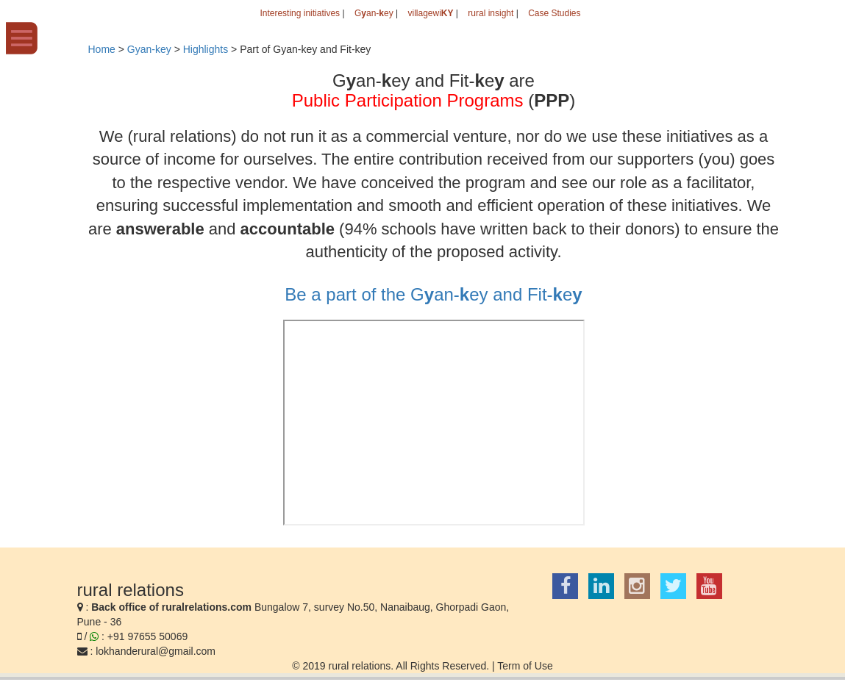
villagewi (430, 13)
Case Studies (554, 13)
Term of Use (524, 666)
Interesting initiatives (300, 13)
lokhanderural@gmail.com (155, 651)
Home (101, 49)
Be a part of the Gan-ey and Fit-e (433, 294)
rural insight (490, 13)
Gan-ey (373, 13)
